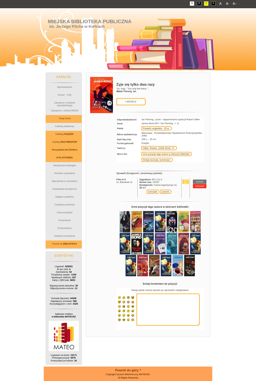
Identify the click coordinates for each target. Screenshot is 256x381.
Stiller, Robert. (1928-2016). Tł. (159, 148)
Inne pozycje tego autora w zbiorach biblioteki (166, 154)
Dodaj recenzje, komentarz (156, 160)
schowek (152, 191)
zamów (165, 191)
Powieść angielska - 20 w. (156, 128)
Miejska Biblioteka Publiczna (90, 21)
